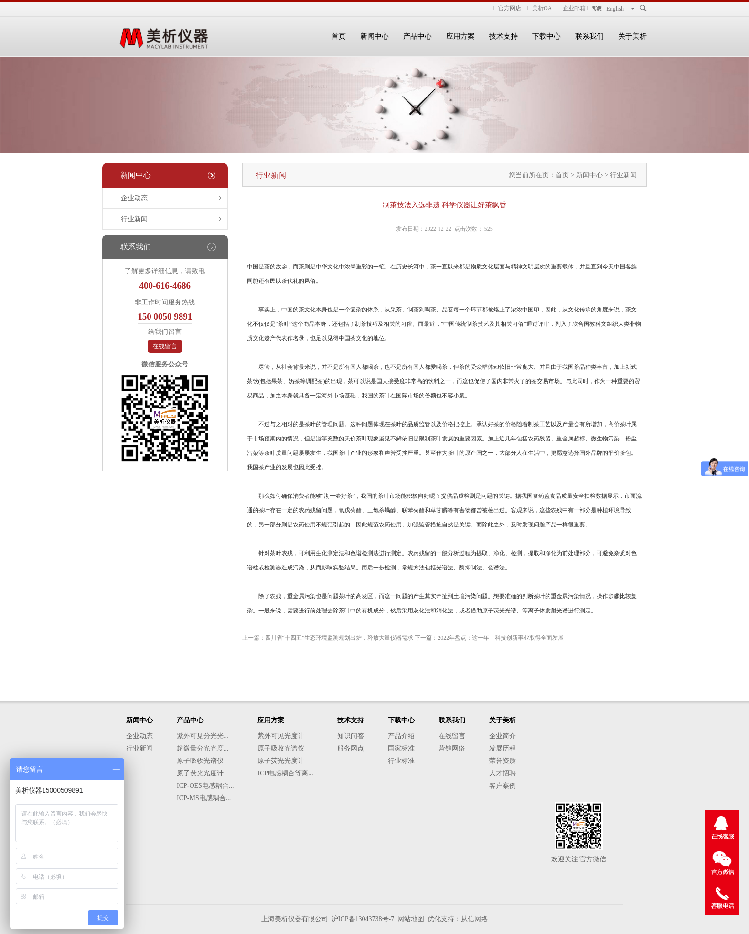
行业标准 (401, 760)
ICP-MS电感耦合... (204, 798)
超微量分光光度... (203, 748)
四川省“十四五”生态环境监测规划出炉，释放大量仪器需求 (339, 637)
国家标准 (401, 748)
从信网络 (474, 919)
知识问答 (350, 736)
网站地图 (410, 919)
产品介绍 (401, 736)
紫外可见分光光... (203, 736)
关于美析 (632, 36)
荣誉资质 (502, 760)
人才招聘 (502, 773)
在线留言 (164, 346)
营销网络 (452, 748)
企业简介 (502, 736)
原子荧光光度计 (200, 773)
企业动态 (134, 198)
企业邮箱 (574, 8)
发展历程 (502, 748)
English (615, 8)
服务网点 (350, 748)
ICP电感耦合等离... (285, 773)
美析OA (542, 8)
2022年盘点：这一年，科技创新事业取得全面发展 (501, 637)
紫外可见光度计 (280, 736)
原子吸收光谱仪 (200, 760)
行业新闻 (134, 219)
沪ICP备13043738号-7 (363, 919)
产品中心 (417, 36)
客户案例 (502, 785)
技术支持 (503, 36)
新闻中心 (374, 36)
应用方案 (460, 36)
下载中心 (546, 36)
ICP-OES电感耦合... (205, 785)
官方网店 (509, 8)
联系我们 (589, 36)
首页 (339, 36)
